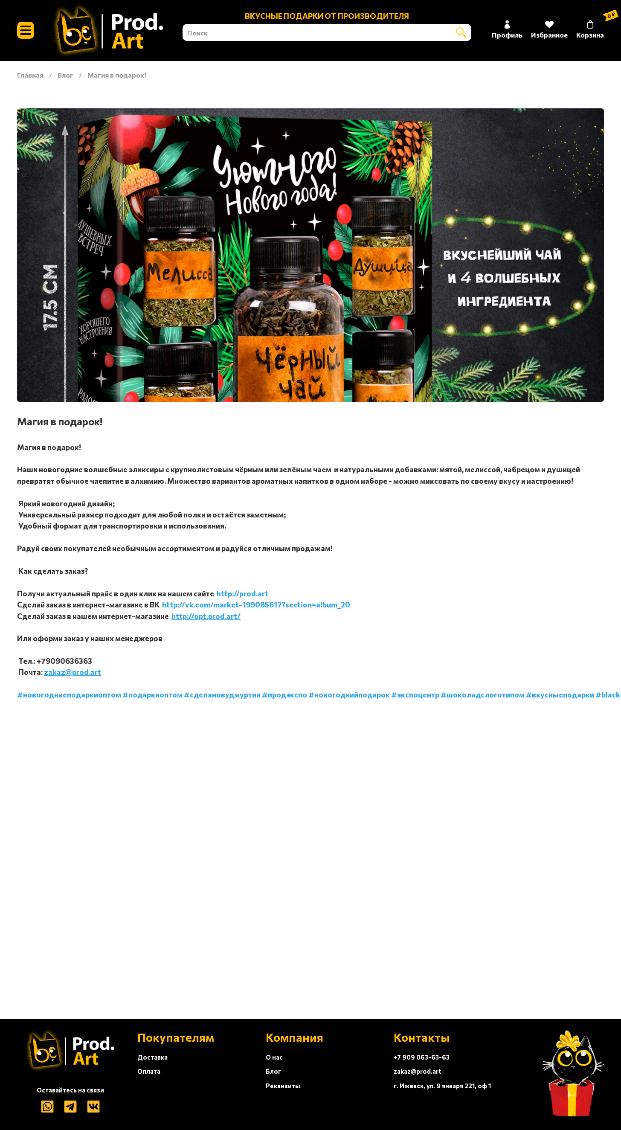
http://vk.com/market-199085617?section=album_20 (256, 604)
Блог (65, 75)
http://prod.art (242, 593)
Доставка (152, 1057)
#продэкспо (284, 694)
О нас (274, 1057)
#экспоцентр (415, 694)
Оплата (148, 1071)
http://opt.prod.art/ (206, 616)
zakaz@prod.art (72, 672)
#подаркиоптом (152, 694)
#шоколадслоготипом (483, 694)
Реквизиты (283, 1085)
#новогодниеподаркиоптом (69, 694)
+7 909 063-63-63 (422, 1057)
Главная (30, 75)
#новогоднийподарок (349, 694)
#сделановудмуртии (222, 694)
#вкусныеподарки (560, 694)
